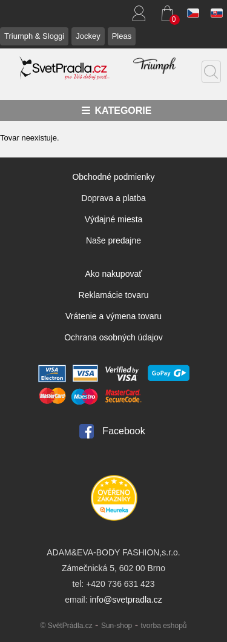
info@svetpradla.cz (126, 599)
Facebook (123, 431)
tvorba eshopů (163, 625)
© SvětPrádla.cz (66, 625)
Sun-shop (116, 625)
